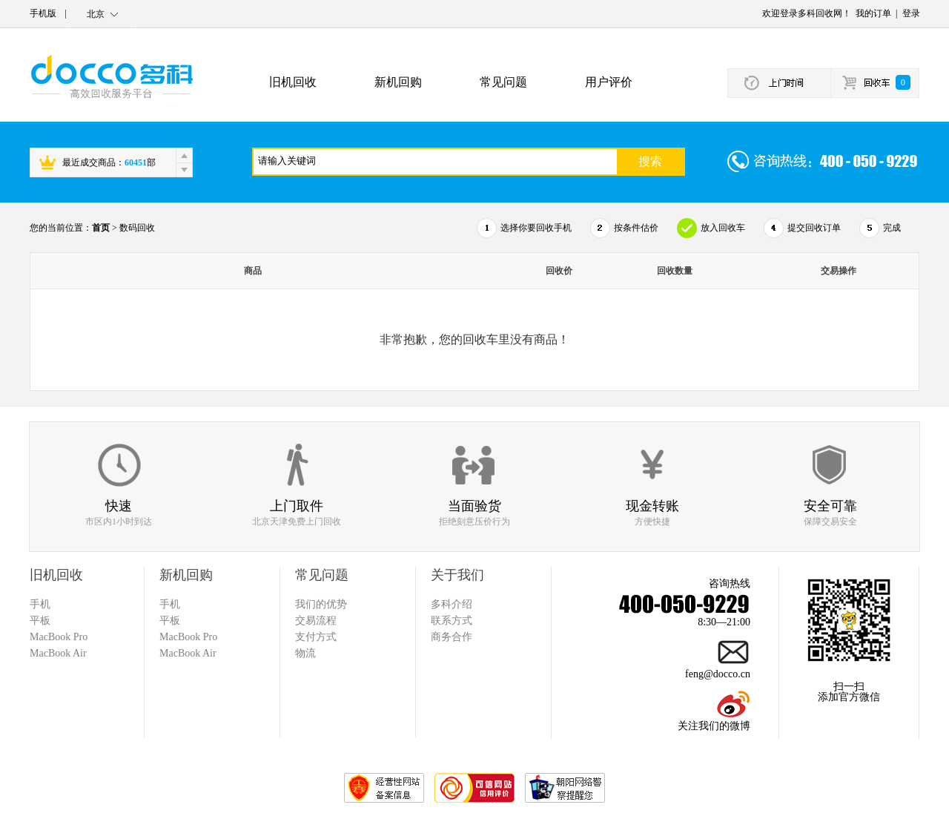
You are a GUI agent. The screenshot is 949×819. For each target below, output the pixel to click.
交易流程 (316, 620)
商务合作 (451, 636)
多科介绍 (451, 604)
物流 (305, 653)
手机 (169, 604)
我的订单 (873, 13)
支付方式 (316, 636)
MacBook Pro (188, 636)
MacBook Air (187, 653)
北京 (96, 14)
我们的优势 (321, 604)
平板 (169, 620)
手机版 (43, 13)
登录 (911, 13)
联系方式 (451, 620)
